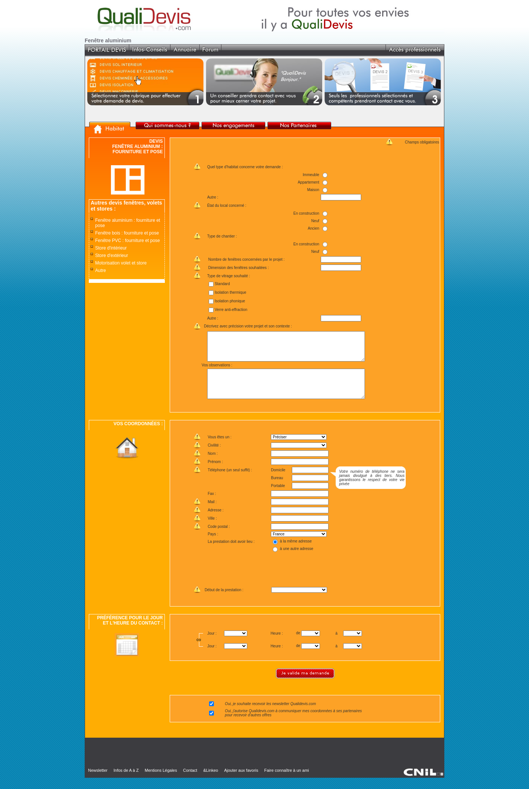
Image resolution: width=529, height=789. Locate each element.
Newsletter (98, 781)
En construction (306, 213)
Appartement (308, 182)
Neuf (315, 221)
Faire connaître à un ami (286, 781)
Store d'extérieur (111, 255)
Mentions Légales (161, 781)
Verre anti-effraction (230, 310)
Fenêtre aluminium (113, 220)
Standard (222, 284)
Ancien (313, 228)
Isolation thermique (230, 292)
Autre (100, 270)
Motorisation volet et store (120, 263)
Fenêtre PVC (108, 240)
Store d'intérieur (111, 248)
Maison (313, 190)
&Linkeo (210, 781)
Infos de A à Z (126, 781)
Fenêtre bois (107, 233)
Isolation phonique (229, 301)
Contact (190, 781)
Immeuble (311, 175)
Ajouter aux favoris (241, 781)
